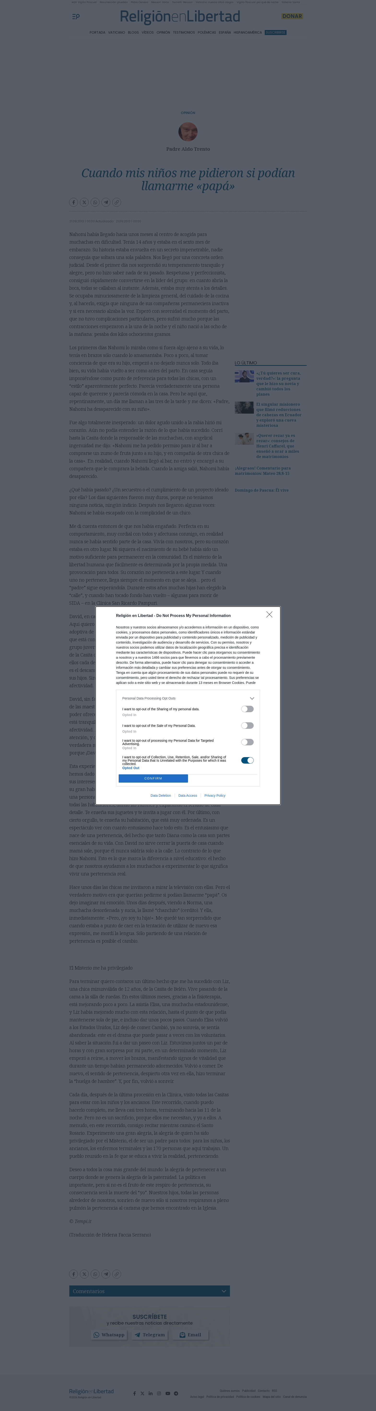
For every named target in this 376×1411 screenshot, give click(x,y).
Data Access (187, 795)
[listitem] (188, 698)
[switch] (247, 709)
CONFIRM (153, 778)
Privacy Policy (215, 795)
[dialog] (188, 706)
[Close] (271, 616)
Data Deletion (161, 795)
